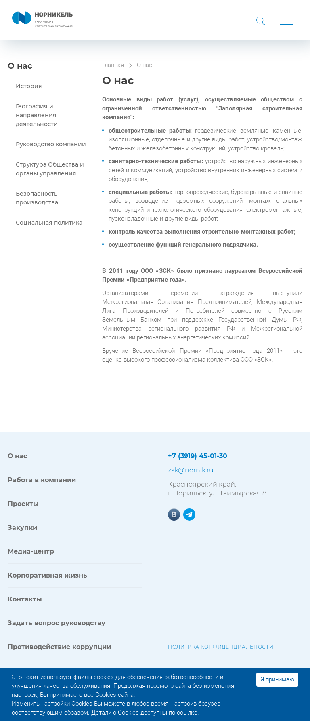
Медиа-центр (31, 551)
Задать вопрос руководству (56, 623)
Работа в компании (42, 480)
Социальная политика (49, 222)
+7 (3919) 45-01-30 (197, 456)
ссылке (187, 712)
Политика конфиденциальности (220, 647)
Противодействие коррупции (59, 647)
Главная (113, 65)
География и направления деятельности (37, 115)
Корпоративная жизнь (47, 575)
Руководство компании (51, 144)
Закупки (22, 527)
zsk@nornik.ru (191, 470)
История (29, 86)
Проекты (23, 504)
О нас (20, 66)
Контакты (25, 599)
